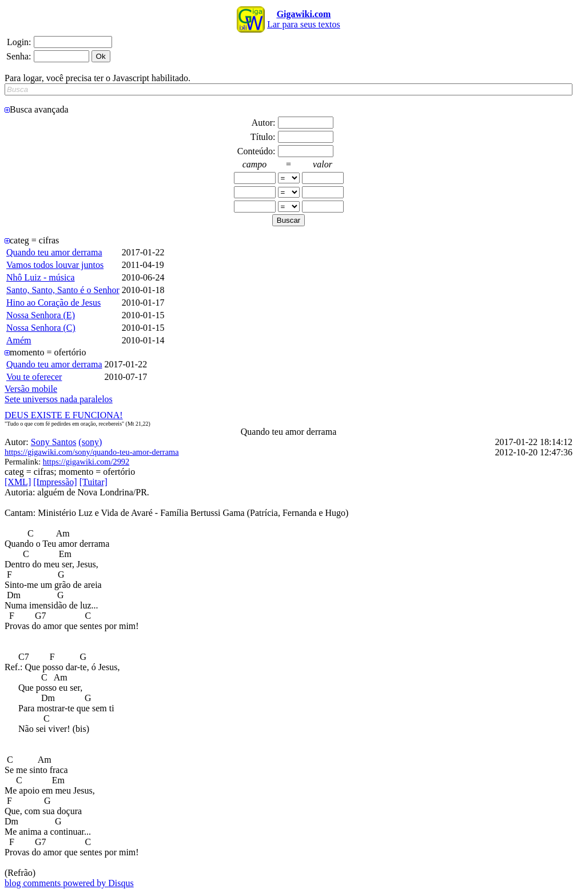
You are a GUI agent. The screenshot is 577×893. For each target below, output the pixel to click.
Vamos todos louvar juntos (55, 265)
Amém (18, 340)
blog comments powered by (69, 883)
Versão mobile (31, 389)
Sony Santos (54, 442)
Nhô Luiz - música (40, 277)
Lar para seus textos (303, 19)
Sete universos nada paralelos (59, 399)
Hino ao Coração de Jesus (53, 302)
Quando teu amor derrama (54, 252)
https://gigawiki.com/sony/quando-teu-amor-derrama (92, 451)
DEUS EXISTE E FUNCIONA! (64, 415)
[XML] (18, 482)
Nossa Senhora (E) (40, 315)
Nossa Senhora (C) (40, 328)
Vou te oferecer (34, 377)
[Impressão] (55, 482)
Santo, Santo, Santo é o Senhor (63, 290)
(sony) (90, 442)
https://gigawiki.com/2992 (86, 461)
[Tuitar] (93, 482)
